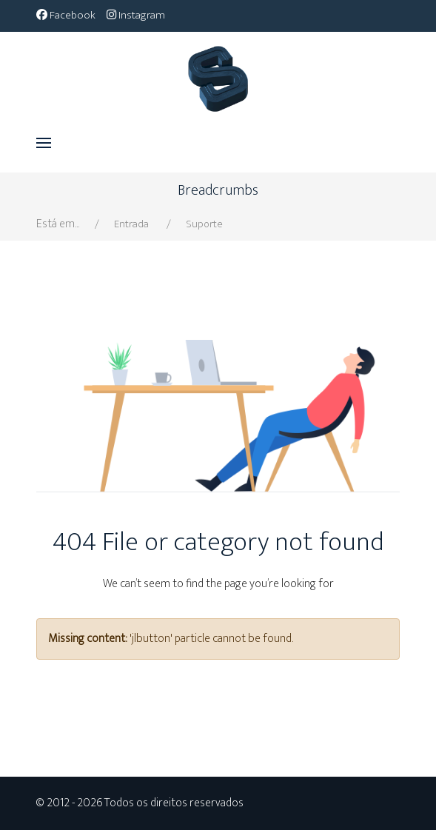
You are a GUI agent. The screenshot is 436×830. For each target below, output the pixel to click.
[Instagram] (136, 15)
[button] (43, 143)
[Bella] (218, 72)
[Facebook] (65, 15)
